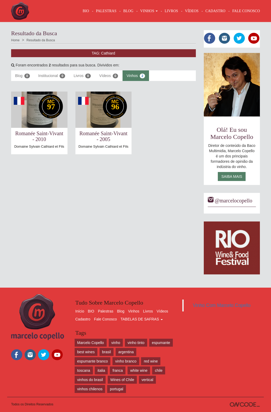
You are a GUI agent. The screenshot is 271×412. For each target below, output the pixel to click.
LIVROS (171, 11)
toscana (83, 370)
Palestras (106, 11)
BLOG (128, 11)
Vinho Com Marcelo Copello (222, 305)
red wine (151, 361)
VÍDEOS (191, 11)
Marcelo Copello (90, 343)
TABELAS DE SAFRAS (141, 319)
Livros (82, 76)
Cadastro (83, 319)
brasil (106, 352)
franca (117, 370)
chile (158, 370)
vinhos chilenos (90, 389)
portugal (116, 389)
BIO (86, 11)
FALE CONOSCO (246, 11)
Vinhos (136, 76)
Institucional (51, 76)
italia (101, 370)
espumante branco (92, 361)
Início (79, 311)
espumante (161, 343)
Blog (22, 76)
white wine (138, 370)
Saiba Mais (231, 176)
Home (15, 40)
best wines (86, 352)
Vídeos (108, 76)
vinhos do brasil (90, 380)
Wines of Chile (122, 380)
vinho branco (125, 361)
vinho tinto (136, 343)
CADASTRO (215, 11)
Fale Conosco (105, 319)
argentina (126, 352)
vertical (147, 380)
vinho (115, 343)
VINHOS (149, 11)
